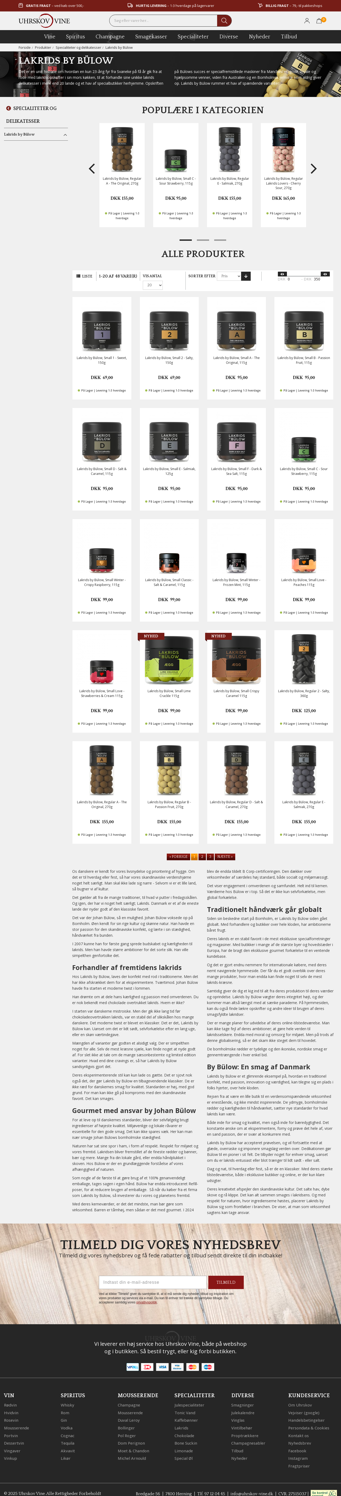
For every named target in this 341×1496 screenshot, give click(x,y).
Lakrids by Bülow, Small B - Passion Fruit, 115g (304, 352)
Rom (65, 1404)
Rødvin (10, 1397)
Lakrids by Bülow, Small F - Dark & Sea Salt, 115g (236, 463)
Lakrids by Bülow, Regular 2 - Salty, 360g (304, 685)
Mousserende (17, 1419)
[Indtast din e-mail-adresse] (153, 1274)
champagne (110, 37)
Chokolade (184, 1426)
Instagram (298, 1449)
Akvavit (68, 1441)
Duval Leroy (129, 1412)
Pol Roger (127, 1426)
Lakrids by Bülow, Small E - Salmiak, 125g (169, 463)
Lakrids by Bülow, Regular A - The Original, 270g (122, 180)
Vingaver (12, 1441)
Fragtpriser (298, 1456)
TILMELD (226, 1274)
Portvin (11, 1426)
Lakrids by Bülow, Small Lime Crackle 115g (169, 685)
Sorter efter (202, 276)
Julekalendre (243, 1404)
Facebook (297, 1441)
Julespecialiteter (190, 1397)
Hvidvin (11, 1404)
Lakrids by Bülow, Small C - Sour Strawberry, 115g (176, 180)
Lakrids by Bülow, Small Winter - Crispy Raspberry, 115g (102, 574)
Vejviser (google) (304, 1404)
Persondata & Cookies (309, 1419)
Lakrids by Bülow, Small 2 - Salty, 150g (169, 352)
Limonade (183, 1441)
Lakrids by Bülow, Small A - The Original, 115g (236, 352)
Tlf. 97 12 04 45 (210, 1484)
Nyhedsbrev (299, 1434)
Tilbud (289, 36)
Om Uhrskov (300, 1397)
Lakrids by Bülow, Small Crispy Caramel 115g (236, 685)
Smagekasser (151, 36)
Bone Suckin (186, 1434)
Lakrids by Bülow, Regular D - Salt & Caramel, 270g (236, 796)
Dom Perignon (131, 1434)
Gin (64, 1412)
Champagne (129, 1397)
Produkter (43, 47)
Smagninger (242, 1397)
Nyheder (259, 36)
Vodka (66, 1419)
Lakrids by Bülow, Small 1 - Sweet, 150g (102, 352)
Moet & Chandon (133, 1441)
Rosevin (11, 1412)
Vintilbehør (241, 1419)
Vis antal (152, 276)
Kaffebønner (186, 1412)
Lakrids (181, 1419)
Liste (87, 276)
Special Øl (184, 1449)
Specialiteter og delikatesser (79, 47)
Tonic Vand (185, 1404)
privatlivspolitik (146, 1294)
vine (49, 36)
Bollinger (126, 1419)
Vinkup (10, 1449)
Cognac (68, 1426)
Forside (25, 47)
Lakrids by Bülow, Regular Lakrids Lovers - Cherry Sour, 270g (283, 183)
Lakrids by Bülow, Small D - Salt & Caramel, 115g (102, 463)
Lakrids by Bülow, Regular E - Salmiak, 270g (229, 180)
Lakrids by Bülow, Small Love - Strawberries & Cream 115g (101, 685)
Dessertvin (14, 1434)
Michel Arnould (132, 1449)
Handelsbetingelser (307, 1412)
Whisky (67, 1397)
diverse (228, 36)
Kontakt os (298, 1426)
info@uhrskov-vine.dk (251, 1484)
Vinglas (238, 1412)
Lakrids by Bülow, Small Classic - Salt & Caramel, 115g (169, 574)
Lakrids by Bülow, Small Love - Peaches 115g (303, 574)
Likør (65, 1449)
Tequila (68, 1434)
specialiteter (193, 36)
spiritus (75, 36)
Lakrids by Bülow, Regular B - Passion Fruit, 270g (169, 796)
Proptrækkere (244, 1426)
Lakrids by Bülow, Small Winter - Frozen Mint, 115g (236, 574)
